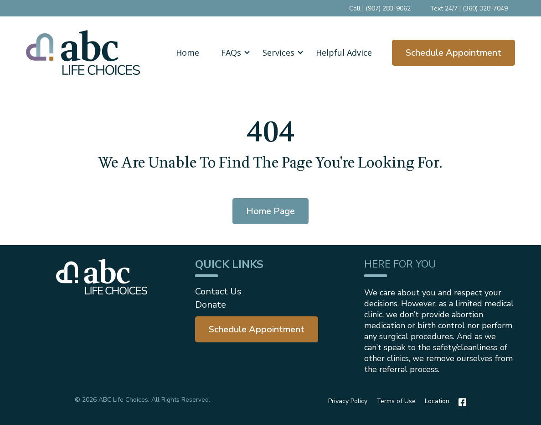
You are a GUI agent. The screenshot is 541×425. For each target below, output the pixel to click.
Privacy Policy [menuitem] (347, 401)
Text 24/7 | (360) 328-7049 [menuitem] (469, 8)
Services (278, 52)
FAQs (231, 52)
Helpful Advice (344, 52)
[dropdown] (231, 52)
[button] (231, 52)
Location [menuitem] (437, 401)
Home (187, 52)
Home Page (270, 211)
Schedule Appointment (453, 53)
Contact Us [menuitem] (218, 291)
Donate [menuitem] (210, 305)
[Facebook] (460, 402)
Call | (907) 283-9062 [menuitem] (380, 8)
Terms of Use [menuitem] (396, 401)
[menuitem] (256, 329)
